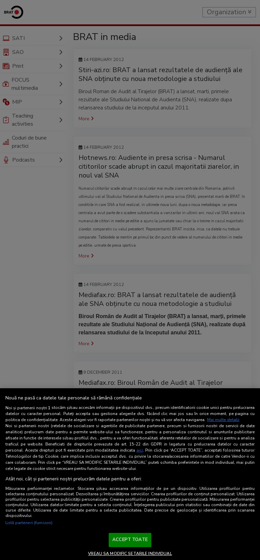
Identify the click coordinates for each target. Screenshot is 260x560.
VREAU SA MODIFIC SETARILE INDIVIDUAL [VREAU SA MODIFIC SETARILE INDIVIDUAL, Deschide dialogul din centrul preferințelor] (130, 553)
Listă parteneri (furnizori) (28, 522)
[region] (130, 474)
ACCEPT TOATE (130, 540)
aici (139, 450)
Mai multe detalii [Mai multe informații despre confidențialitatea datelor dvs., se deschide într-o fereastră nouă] (223, 419)
